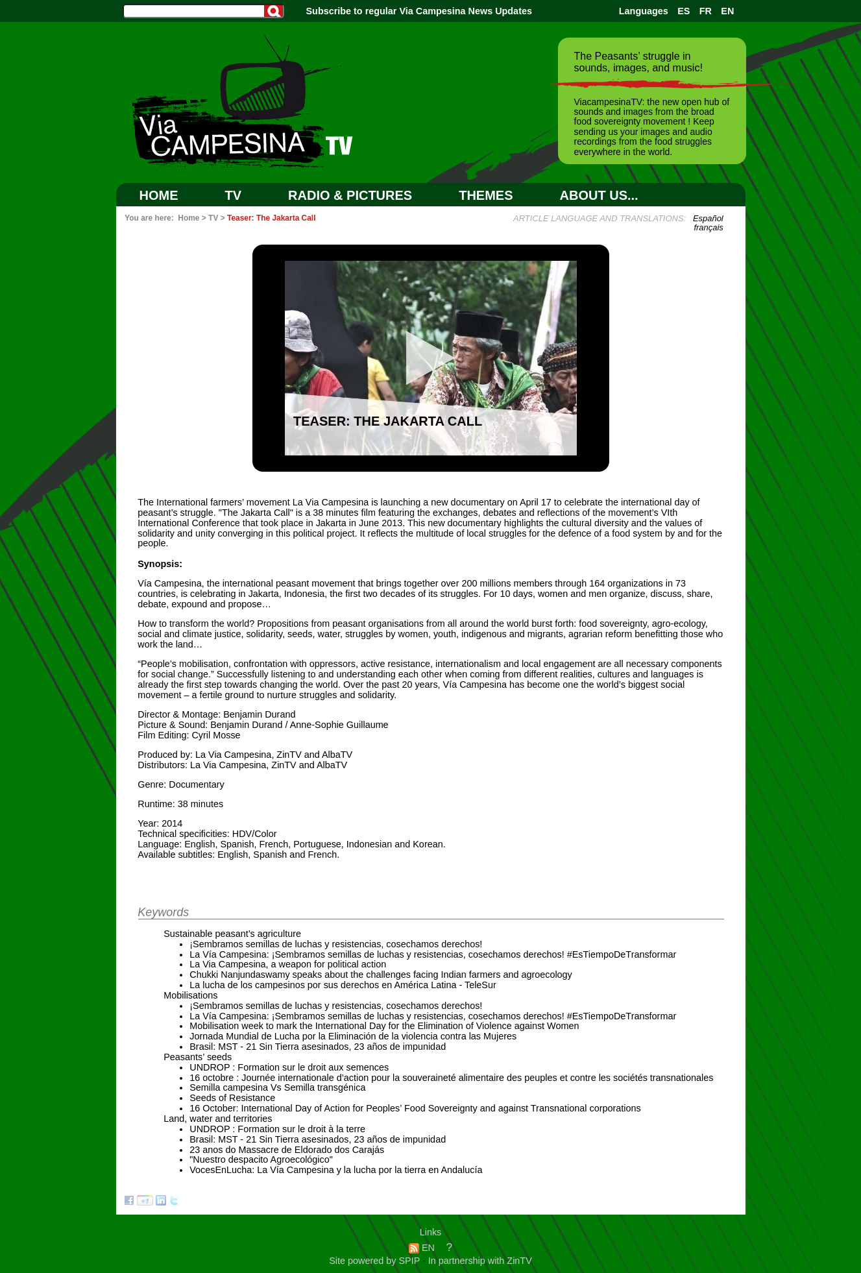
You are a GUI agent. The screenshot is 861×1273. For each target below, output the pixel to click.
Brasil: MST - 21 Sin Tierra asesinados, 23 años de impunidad (317, 1046)
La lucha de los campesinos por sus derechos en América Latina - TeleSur (342, 985)
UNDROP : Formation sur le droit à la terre (277, 1129)
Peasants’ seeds (198, 1057)
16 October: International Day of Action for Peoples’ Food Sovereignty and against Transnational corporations (414, 1108)
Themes (486, 195)
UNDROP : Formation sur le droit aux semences (289, 1067)
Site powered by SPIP (375, 1260)
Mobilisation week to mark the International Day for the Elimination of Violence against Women (384, 1026)
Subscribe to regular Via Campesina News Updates (419, 11)
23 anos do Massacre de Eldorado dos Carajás (286, 1150)
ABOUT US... (599, 195)
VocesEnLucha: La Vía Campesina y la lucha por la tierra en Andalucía (335, 1170)
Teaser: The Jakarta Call (271, 218)
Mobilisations (190, 995)
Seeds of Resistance (232, 1098)
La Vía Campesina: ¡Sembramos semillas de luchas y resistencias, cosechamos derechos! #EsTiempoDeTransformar (432, 954)
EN (727, 11)
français (708, 227)
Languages (643, 11)
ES (683, 11)
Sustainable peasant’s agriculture (232, 933)
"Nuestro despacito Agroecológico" (261, 1159)
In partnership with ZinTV (480, 1260)
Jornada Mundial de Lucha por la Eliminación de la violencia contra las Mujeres (352, 1036)
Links (431, 1232)
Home (158, 195)
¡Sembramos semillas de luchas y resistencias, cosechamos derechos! (335, 944)
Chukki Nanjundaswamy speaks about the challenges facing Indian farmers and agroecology (380, 974)
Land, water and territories (218, 1118)
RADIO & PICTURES (350, 195)
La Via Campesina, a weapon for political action (287, 964)
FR (705, 11)
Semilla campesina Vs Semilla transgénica (277, 1087)
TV (233, 195)
